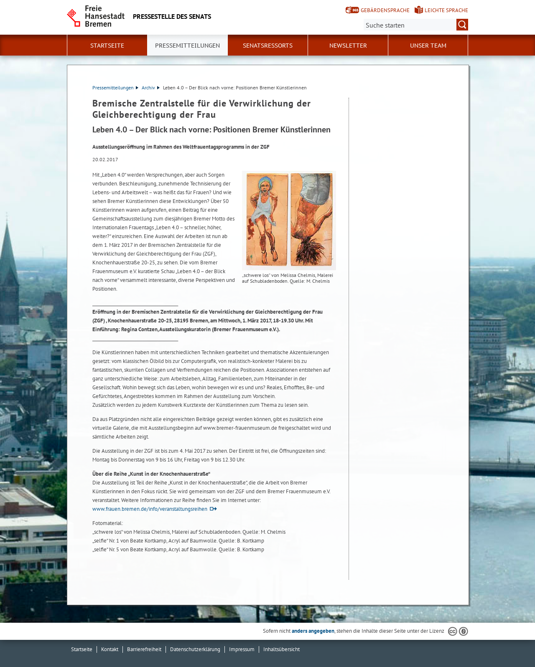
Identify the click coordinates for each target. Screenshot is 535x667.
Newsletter (348, 45)
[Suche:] (416, 24)
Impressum (242, 649)
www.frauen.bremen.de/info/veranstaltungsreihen (149, 508)
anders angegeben (313, 630)
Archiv (151, 87)
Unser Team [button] (428, 45)
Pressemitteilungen (115, 87)
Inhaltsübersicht (281, 649)
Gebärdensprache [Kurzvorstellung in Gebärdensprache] (385, 10)
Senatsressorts (268, 45)
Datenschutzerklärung (195, 649)
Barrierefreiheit (144, 649)
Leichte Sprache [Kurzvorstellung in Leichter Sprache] (446, 10)
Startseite (107, 45)
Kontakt (109, 649)
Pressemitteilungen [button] (187, 45)
